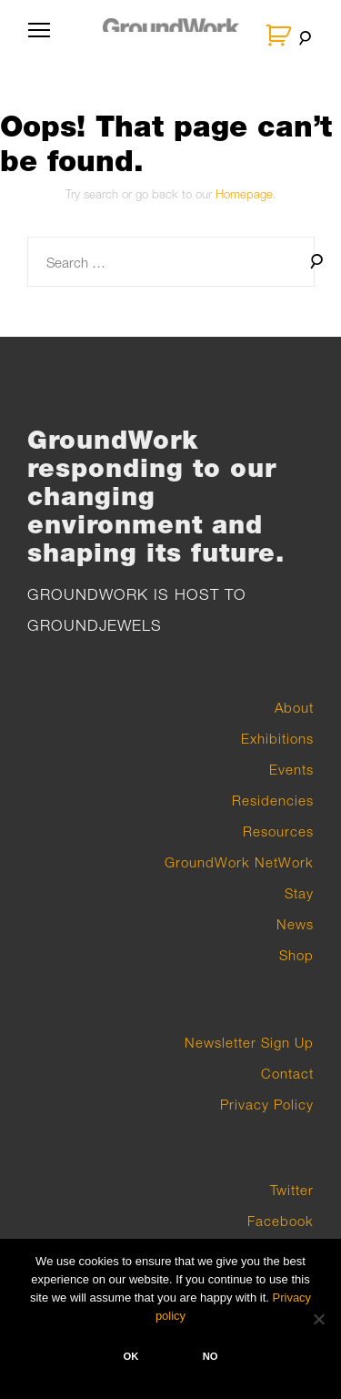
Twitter (292, 1189)
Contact (287, 1073)
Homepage (244, 194)
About (294, 707)
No (210, 1356)
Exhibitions (277, 738)
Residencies (273, 800)
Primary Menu (35, 38)
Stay (299, 893)
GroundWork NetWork (239, 862)
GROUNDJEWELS (94, 625)
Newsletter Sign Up (249, 1042)
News (295, 924)
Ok (130, 1356)
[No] (318, 1319)
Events (291, 769)
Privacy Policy (267, 1104)
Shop (296, 955)
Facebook (280, 1220)
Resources (278, 831)
